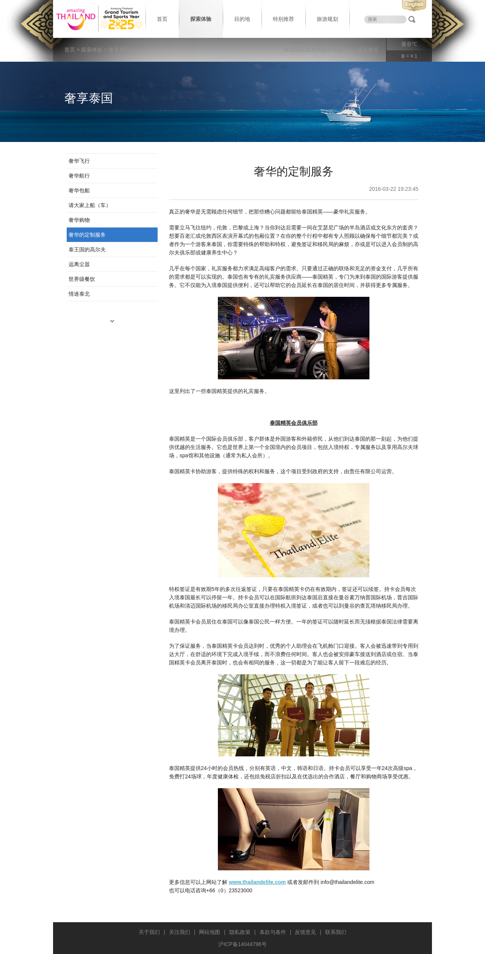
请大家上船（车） (90, 205)
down (112, 321)
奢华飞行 (79, 161)
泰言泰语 (368, 50)
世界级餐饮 (82, 279)
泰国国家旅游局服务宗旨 (313, 50)
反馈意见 (305, 932)
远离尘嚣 (79, 264)
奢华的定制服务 (87, 235)
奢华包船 (79, 190)
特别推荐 (283, 19)
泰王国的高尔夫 (87, 249)
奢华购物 (79, 220)
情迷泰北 (79, 294)
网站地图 (209, 932)
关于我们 (149, 932)
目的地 (242, 19)
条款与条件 (273, 932)
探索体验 (200, 19)
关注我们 (179, 932)
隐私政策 (239, 932)
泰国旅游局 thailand (98, 19)
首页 (162, 19)
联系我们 (335, 932)
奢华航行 (79, 176)
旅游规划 (327, 19)
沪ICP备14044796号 (242, 944)
